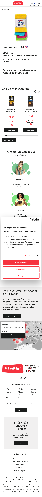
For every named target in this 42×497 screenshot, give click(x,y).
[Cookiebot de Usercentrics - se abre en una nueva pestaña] (29, 219)
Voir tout (21, 410)
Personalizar (21, 269)
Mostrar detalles (28, 256)
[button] (36, 91)
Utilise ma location (9, 331)
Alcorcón (21, 398)
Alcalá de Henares (21, 404)
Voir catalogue (9, 140)
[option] (32, 3)
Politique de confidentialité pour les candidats (20, 481)
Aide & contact (20, 465)
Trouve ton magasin (11, 316)
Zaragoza (8, 401)
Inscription (34, 482)
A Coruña (8, 404)
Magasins (5, 324)
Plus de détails (11, 130)
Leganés (21, 401)
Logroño (33, 398)
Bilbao (8, 398)
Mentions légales (20, 471)
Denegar (21, 276)
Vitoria (21, 395)
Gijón (33, 395)
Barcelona (8, 395)
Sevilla (21, 389)
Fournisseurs (20, 468)
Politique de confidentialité (15, 480)
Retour (6, 10)
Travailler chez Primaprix (20, 462)
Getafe (33, 392)
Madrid (8, 392)
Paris (8, 389)
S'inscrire (21, 443)
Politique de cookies (27, 478)
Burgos (33, 389)
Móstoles (33, 401)
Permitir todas (21, 263)
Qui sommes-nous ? (20, 459)
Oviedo (33, 404)
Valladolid (21, 392)
